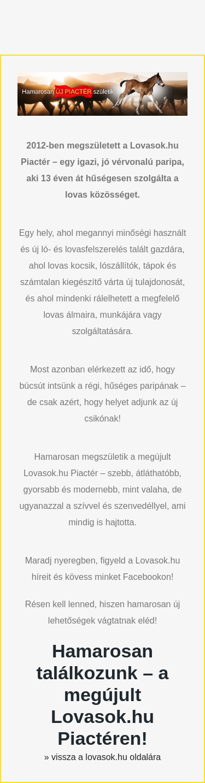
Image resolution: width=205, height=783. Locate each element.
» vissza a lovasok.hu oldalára (102, 757)
